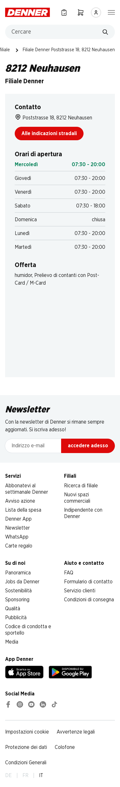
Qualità (12, 608)
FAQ (68, 572)
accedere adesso (88, 445)
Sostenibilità (18, 590)
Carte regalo (18, 545)
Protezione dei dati (26, 747)
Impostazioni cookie (27, 731)
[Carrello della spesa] (80, 12)
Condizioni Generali (25, 762)
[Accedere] (96, 12)
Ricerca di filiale (81, 485)
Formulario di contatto (88, 581)
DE (8, 775)
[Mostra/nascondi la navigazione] (111, 12)
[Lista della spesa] (64, 12)
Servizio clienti (79, 590)
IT (41, 775)
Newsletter (17, 528)
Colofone (65, 747)
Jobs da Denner (22, 581)
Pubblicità (16, 617)
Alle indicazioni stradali (49, 133)
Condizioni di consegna (89, 599)
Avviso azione (20, 501)
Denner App (18, 519)
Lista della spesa (23, 510)
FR (25, 775)
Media (11, 642)
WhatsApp (16, 537)
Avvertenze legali (76, 731)
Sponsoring (17, 599)
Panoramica (18, 572)
